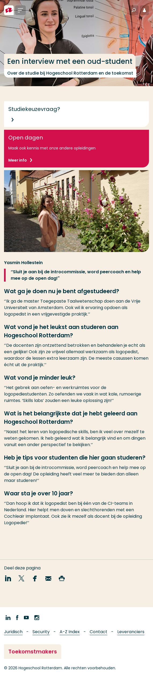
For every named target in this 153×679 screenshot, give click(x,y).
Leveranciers (130, 632)
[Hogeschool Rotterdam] (9, 10)
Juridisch (13, 632)
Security (41, 632)
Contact (98, 632)
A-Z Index (70, 632)
